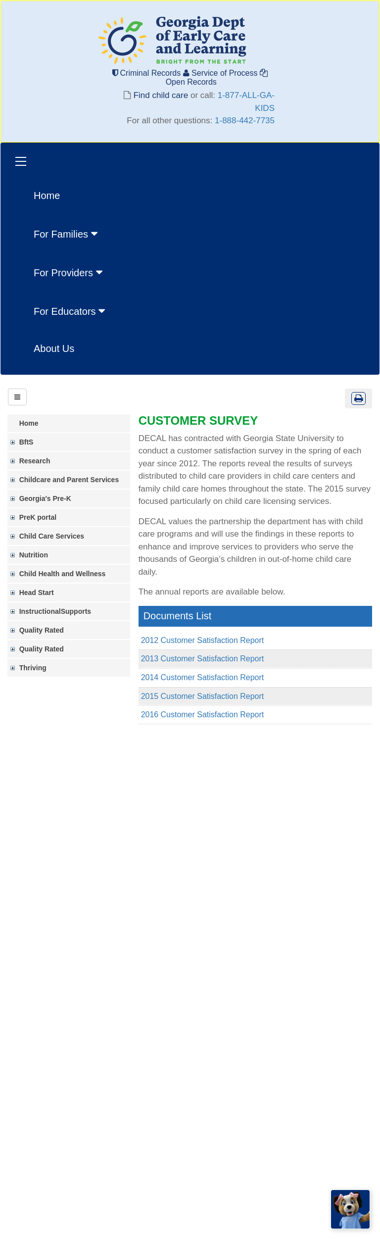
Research (35, 461)
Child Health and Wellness (63, 574)
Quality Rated (42, 630)
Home (29, 423)
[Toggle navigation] (20, 162)
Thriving (33, 668)
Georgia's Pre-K (46, 498)
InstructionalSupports (56, 611)
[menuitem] (70, 233)
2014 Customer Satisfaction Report (203, 677)
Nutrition (34, 555)
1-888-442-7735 (245, 120)
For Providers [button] (69, 272)
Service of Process (221, 73)
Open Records (215, 77)
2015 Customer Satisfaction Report (203, 696)
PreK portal (38, 517)
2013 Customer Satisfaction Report (203, 658)
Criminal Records (147, 73)
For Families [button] (67, 234)
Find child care (160, 95)
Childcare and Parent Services (70, 480)
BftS (27, 442)
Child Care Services (52, 536)
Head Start (37, 592)
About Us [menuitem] (54, 348)
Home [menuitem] (47, 195)
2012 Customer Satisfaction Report (203, 640)
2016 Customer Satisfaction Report (203, 714)
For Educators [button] (70, 311)
